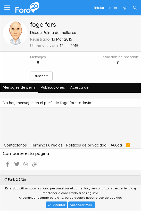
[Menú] (7, 7)
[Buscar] (135, 8)
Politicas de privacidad (86, 145)
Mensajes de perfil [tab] (19, 87)
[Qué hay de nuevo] (125, 8)
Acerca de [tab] (79, 87)
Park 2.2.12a (15, 179)
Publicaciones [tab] (53, 87)
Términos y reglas (46, 145)
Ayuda (116, 145)
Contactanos (15, 145)
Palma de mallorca (59, 32)
